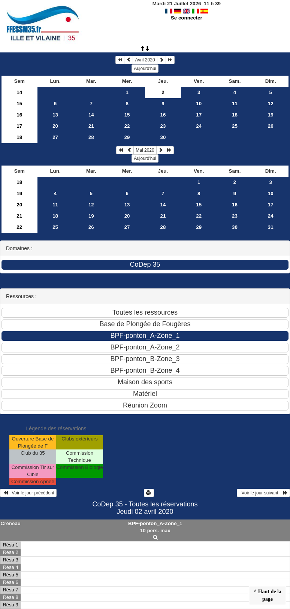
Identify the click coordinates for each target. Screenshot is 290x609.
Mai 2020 (145, 150)
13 (55, 115)
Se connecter (186, 18)
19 (271, 115)
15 (19, 103)
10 (199, 103)
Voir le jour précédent (28, 493)
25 (235, 126)
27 (55, 137)
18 (235, 115)
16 (19, 115)
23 (163, 126)
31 (271, 227)
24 (199, 126)
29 (127, 137)
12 (271, 103)
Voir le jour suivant (263, 493)
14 (19, 92)
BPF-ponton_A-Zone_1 (155, 523)
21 (91, 126)
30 (163, 137)
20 (55, 126)
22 (127, 126)
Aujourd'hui (145, 68)
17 (199, 115)
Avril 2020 (145, 60)
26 (271, 126)
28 (91, 137)
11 (235, 103)
